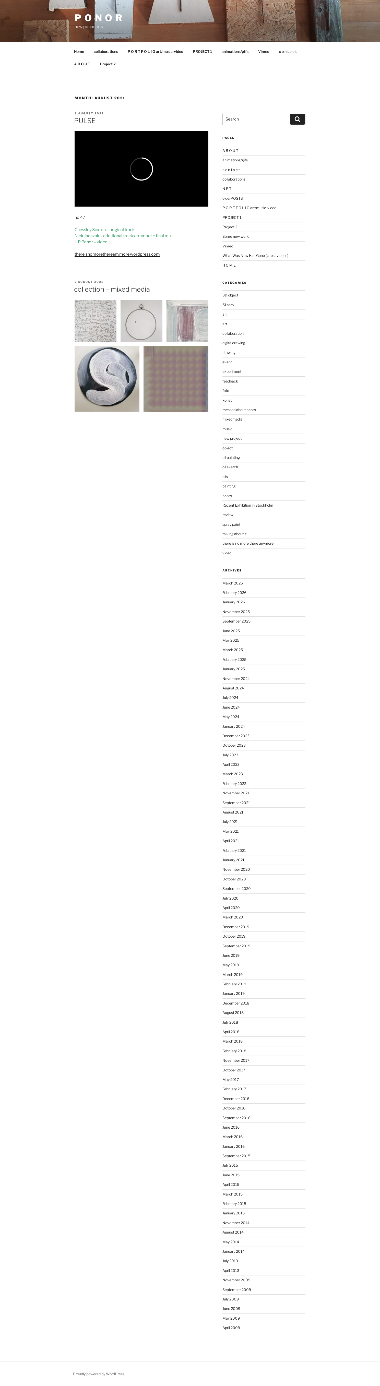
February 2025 (234, 659)
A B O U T (82, 64)
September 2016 (236, 1118)
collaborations (106, 51)
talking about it (234, 534)
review (227, 514)
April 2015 (230, 1184)
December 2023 (236, 736)
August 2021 (232, 812)
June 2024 (231, 707)
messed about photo (239, 410)
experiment (231, 371)
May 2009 (231, 1318)
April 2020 (231, 907)
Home (79, 51)
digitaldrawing (233, 343)
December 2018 (235, 1003)
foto (225, 390)
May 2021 (230, 831)
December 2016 (235, 1098)
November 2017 (235, 1060)
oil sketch (230, 467)
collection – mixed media (112, 289)
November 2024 (236, 678)
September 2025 (236, 621)
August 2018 (233, 1012)
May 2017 (230, 1079)
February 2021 (234, 850)
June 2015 (231, 1175)
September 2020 (236, 888)
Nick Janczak (87, 235)
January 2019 (233, 993)
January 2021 (233, 860)
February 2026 (234, 592)
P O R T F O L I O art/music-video (155, 51)
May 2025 (230, 640)
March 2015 (232, 1194)
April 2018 (230, 1032)
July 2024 (230, 697)
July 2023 (230, 755)
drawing (228, 352)
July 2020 (230, 898)
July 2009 (230, 1299)
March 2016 (232, 1136)
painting (228, 486)
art (224, 324)
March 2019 (232, 974)
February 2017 (234, 1089)
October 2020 (234, 879)
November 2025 (236, 612)
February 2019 (234, 984)
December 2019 (235, 927)
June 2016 (231, 1127)
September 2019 (236, 946)
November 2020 (236, 869)
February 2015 (234, 1203)
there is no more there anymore (248, 543)
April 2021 (230, 841)
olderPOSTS (232, 198)
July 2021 (230, 821)
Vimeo (263, 51)
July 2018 (230, 1022)
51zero (228, 305)
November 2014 (236, 1223)
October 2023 (234, 745)
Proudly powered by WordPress (98, 1374)
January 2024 (233, 726)
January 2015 (233, 1213)
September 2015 (236, 1156)
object (227, 448)
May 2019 (230, 965)
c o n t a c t (288, 51)
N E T (226, 188)
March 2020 (232, 917)
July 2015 (230, 1165)
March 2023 (232, 774)
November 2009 (236, 1280)
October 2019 (233, 936)
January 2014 (233, 1251)
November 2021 (235, 793)
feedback (230, 381)
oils (225, 476)
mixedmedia (232, 419)
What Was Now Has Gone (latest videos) (255, 255)
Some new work (235, 236)
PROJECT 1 (202, 51)
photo (227, 496)
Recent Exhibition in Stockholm (247, 505)
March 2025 (232, 650)
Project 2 (108, 64)
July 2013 (230, 1261)
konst (227, 400)
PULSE (85, 121)
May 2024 (230, 716)
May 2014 (230, 1242)
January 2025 (233, 669)
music (227, 429)
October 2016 (233, 1108)
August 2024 (233, 688)
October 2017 (233, 1070)
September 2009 (236, 1289)
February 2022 (234, 783)
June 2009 (231, 1308)
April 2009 (231, 1327)
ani (224, 314)
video (226, 553)
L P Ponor (84, 242)
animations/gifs (235, 51)
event (227, 362)
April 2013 (230, 1270)
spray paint (231, 524)
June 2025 (231, 631)
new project (232, 438)
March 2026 (232, 583)
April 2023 (231, 764)
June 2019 (231, 955)
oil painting (231, 457)
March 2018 (232, 1041)
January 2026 (233, 602)
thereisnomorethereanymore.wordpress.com (117, 254)
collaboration (233, 333)
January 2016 (233, 1146)
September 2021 (236, 802)
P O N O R (99, 17)
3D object (230, 295)
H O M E (229, 265)
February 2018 (234, 1051)
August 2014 (233, 1232)
